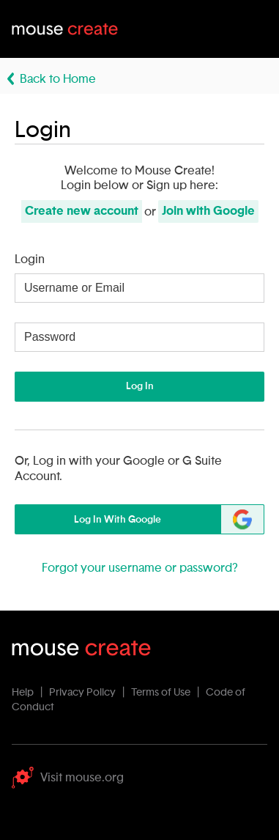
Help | (29, 693)
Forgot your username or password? (140, 568)
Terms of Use (160, 693)
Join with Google (208, 211)
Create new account (81, 211)
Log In (140, 386)
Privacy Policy (82, 693)
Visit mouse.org (68, 778)
